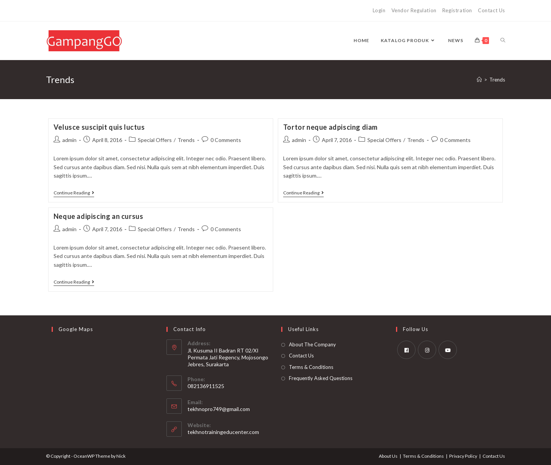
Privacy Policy (463, 456)
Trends (497, 80)
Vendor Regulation (414, 10)
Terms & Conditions (311, 367)
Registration (457, 10)
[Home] (479, 80)
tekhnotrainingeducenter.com (223, 432)
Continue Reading (74, 193)
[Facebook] (406, 350)
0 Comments (225, 140)
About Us (388, 456)
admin (69, 140)
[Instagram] (427, 350)
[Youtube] (448, 350)
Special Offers (155, 140)
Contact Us (491, 10)
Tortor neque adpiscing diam (330, 127)
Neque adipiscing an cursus (98, 216)
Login (379, 10)
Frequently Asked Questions (320, 378)
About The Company (312, 344)
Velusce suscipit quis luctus (99, 127)
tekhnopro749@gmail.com (218, 409)
